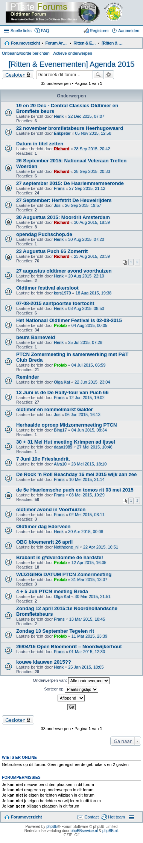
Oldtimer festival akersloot (47, 288)
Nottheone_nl (66, 547)
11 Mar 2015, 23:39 (89, 636)
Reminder (27, 377)
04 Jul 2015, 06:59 (89, 365)
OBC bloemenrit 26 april (44, 542)
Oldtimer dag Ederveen (43, 526)
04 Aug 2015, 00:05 (89, 325)
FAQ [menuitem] (45, 30)
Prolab (60, 325)
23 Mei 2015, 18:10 (88, 464)
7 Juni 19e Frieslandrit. (43, 459)
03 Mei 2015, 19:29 (87, 495)
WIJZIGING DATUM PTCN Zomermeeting (63, 574)
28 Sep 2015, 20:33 (92, 171)
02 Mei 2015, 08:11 (87, 514)
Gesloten (15, 74)
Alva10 (60, 464)
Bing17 (60, 430)
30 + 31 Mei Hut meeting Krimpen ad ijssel (65, 442)
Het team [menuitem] (116, 817)
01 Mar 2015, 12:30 (87, 651)
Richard (61, 148)
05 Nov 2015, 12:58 (93, 133)
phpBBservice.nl (83, 831)
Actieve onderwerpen (72, 53)
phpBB (52, 827)
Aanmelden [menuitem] (128, 30)
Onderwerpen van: (71, 680)
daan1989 (63, 447)
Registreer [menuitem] (99, 30)
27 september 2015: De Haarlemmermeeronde (70, 183)
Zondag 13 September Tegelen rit (55, 631)
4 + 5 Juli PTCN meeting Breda (52, 591)
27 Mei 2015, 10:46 (94, 447)
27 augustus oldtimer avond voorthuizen (64, 271)
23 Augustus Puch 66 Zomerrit (52, 251)
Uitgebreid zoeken (109, 74)
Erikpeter (62, 133)
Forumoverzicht (26, 817)
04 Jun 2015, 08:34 (89, 430)
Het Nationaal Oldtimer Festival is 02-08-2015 (69, 320)
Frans (59, 188)
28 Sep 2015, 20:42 (92, 148)
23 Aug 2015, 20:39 (92, 256)
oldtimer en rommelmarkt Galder (54, 409)
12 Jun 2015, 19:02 (87, 397)
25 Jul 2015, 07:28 (85, 342)
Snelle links (21, 30)
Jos (57, 205)
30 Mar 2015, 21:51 (92, 596)
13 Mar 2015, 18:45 (87, 619)
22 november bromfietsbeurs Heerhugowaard (69, 128)
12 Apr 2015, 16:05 (89, 562)
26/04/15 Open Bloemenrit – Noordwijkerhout (69, 646)
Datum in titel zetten (39, 143)
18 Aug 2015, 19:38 (93, 293)
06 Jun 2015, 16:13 (82, 414)
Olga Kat (62, 382)
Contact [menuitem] (91, 817)
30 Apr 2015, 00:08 (85, 531)
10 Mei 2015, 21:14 (87, 479)
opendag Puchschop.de (44, 234)
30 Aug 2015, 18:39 (92, 222)
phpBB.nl (110, 831)
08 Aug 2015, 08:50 (86, 308)
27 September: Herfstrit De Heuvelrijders (64, 200)
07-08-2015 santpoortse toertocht (55, 303)
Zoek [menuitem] (136, 44)
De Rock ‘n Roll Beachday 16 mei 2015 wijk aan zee (76, 474)
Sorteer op (71, 689)
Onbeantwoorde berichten (26, 53)
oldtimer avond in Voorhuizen (50, 509)
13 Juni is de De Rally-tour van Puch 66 (62, 392)
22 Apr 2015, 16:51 (100, 547)
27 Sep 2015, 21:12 (87, 188)
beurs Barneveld (35, 337)
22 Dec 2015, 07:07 (86, 116)
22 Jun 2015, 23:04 (92, 382)
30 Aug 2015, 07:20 (86, 239)
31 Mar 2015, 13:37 (89, 579)
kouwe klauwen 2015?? (43, 662)
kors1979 (62, 293)
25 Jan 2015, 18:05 (85, 667)
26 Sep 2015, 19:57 (83, 205)
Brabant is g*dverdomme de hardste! (59, 557)
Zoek (98, 74)
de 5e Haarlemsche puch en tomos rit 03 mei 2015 (75, 490)
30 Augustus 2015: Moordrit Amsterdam (63, 217)
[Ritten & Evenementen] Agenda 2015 (72, 64)
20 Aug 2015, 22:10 (86, 276)
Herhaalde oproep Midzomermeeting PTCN (66, 425)
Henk (59, 116)
